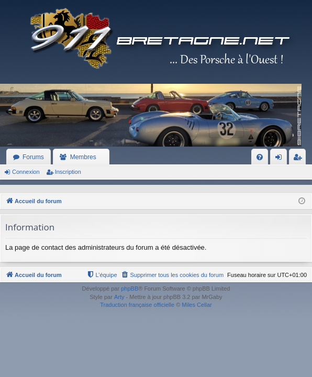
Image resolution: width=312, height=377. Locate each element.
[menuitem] (260, 157)
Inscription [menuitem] (299, 159)
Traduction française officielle (137, 305)
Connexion (26, 172)
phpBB (129, 288)
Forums (33, 157)
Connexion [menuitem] (280, 159)
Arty (119, 297)
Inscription (68, 172)
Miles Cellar (196, 305)
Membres (83, 157)
